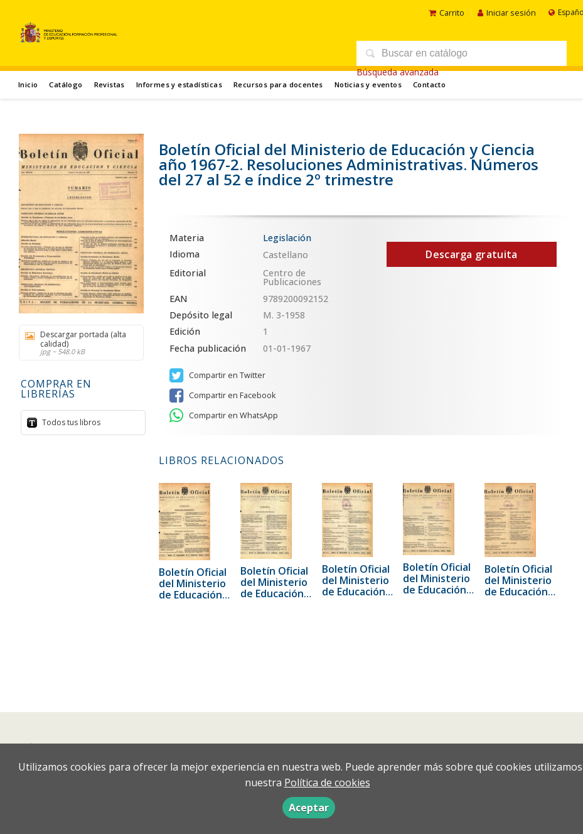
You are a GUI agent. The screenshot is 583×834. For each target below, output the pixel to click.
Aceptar (309, 808)
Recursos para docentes (278, 84)
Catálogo (65, 84)
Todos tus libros (70, 421)
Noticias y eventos (368, 84)
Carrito (446, 12)
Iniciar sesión (507, 12)
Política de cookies (327, 782)
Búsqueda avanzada (397, 72)
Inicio (28, 84)
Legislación (287, 238)
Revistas (109, 84)
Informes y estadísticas (179, 84)
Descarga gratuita (471, 254)
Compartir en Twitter (217, 375)
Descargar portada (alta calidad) (77, 341)
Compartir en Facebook (222, 395)
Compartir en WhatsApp (223, 416)
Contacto (429, 84)
